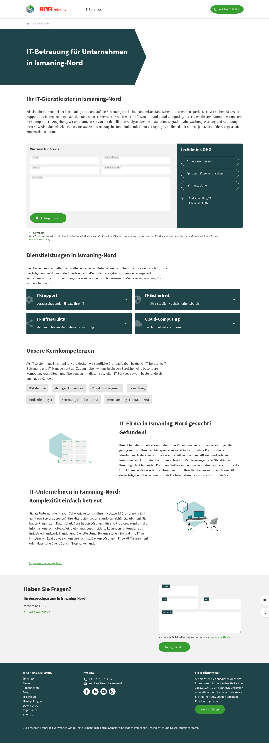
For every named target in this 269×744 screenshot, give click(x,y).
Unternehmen (111, 158)
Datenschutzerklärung (39, 240)
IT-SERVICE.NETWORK (37, 673)
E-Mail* (36, 168)
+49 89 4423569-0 (202, 162)
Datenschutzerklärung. (220, 638)
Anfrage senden (50, 219)
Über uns (28, 679)
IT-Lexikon (29, 697)
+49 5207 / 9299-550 (98, 680)
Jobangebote (31, 688)
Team (26, 684)
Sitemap (28, 715)
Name (35, 158)
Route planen (200, 186)
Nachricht (37, 178)
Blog (25, 693)
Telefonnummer (112, 168)
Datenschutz (30, 706)
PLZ (164, 600)
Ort (206, 600)
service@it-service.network (103, 684)
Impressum (30, 711)
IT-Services (93, 9)
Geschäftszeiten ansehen (207, 174)
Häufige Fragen (32, 702)
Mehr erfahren (210, 710)
